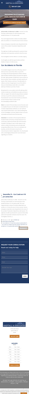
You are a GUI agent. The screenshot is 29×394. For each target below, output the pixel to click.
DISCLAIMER (18, 382)
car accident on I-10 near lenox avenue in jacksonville (14, 223)
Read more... (23, 228)
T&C (17, 383)
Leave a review (14, 365)
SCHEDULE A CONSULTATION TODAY (14, 22)
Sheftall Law (16, 219)
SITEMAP (11, 382)
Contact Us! (24, 393)
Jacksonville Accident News (8, 221)
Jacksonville (17, 226)
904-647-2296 (16, 6)
